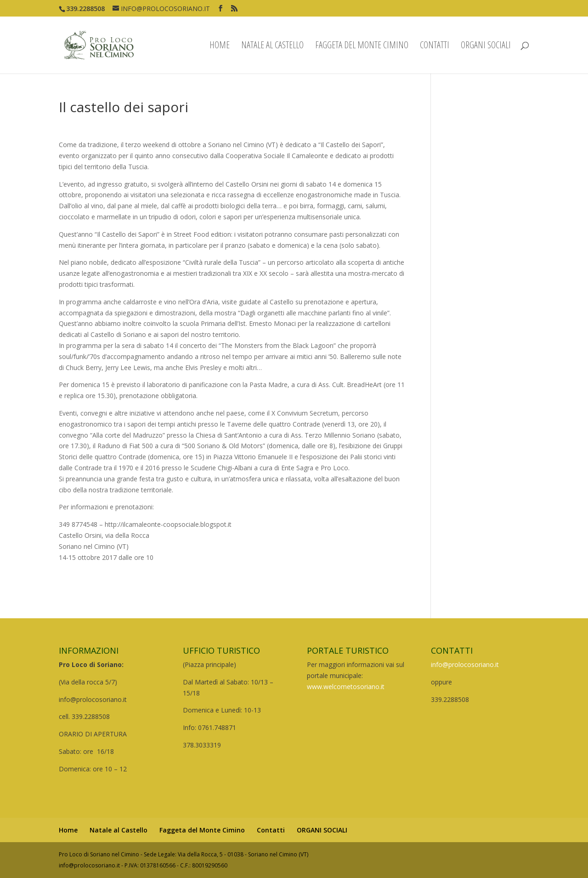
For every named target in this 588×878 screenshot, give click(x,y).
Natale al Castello (272, 46)
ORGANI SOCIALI (486, 46)
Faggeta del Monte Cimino (361, 46)
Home (219, 46)
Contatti (434, 46)
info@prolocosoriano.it (465, 664)
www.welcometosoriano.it (345, 686)
